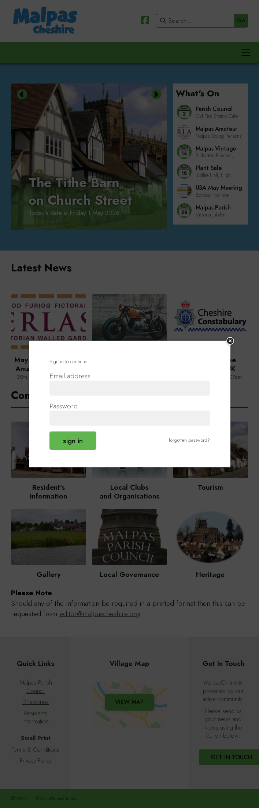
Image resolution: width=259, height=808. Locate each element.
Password (63, 406)
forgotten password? (189, 440)
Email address (69, 376)
